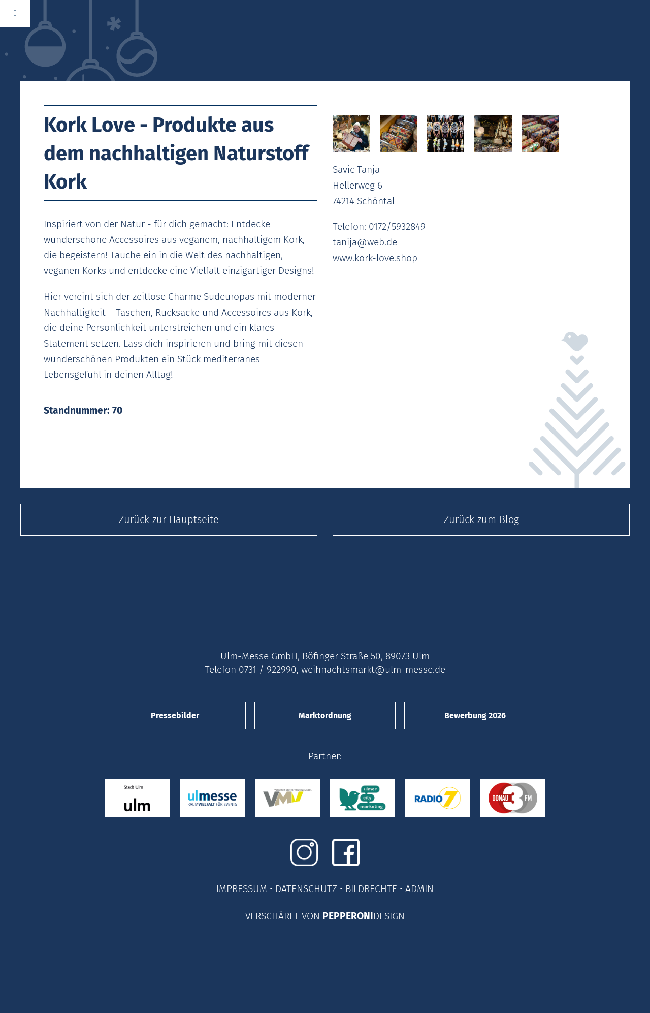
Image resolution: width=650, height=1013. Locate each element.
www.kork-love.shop (375, 258)
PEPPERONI (347, 916)
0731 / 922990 (268, 670)
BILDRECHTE (371, 889)
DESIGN (389, 916)
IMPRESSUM (241, 889)
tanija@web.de (365, 242)
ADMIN (419, 889)
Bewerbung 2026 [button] (475, 715)
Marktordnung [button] (325, 715)
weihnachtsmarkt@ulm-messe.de (373, 670)
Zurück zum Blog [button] (481, 519)
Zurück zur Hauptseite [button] (169, 519)
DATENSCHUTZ (306, 889)
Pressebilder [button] (175, 715)
